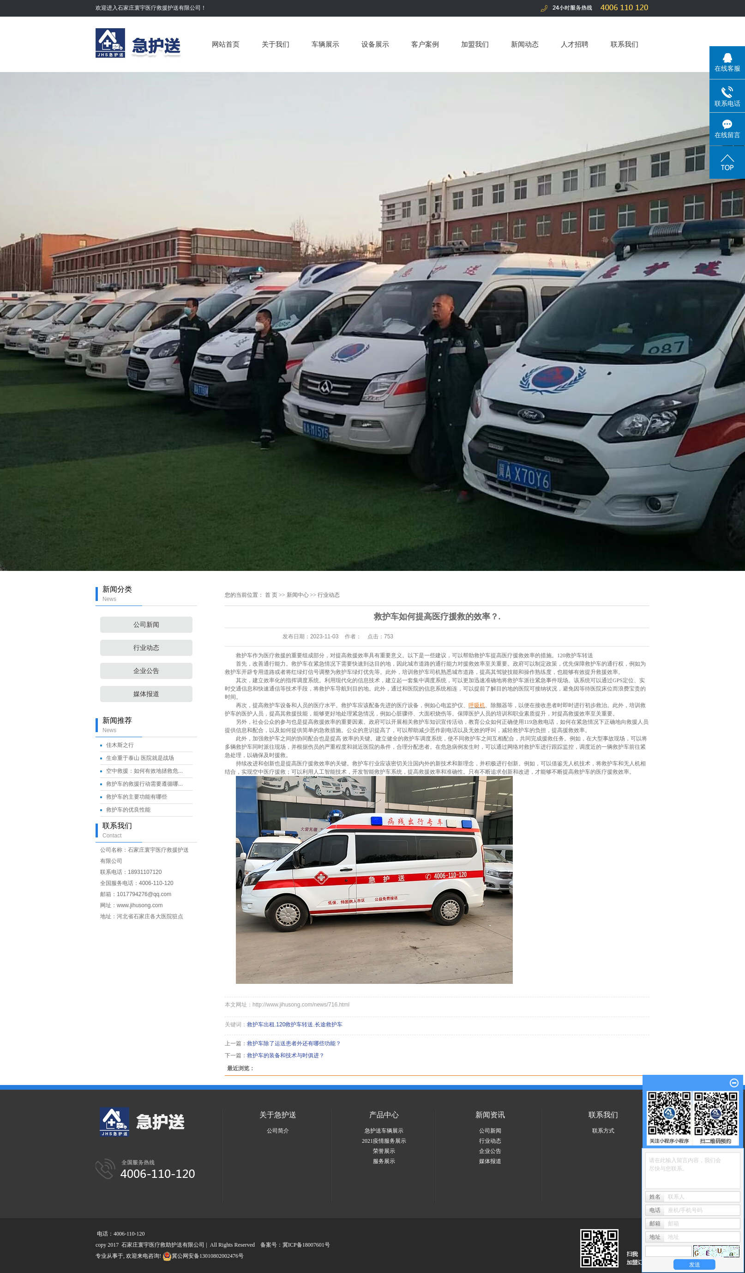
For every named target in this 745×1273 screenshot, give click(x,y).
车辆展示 (325, 44)
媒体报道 (146, 694)
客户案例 (425, 44)
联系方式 (603, 1131)
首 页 (271, 595)
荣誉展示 (384, 1151)
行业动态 (146, 647)
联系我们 (624, 44)
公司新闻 (146, 624)
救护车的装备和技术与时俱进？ (285, 1055)
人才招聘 (575, 44)
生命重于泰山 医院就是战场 (140, 758)
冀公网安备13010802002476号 (203, 1256)
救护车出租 (261, 1024)
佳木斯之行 (120, 745)
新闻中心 (298, 595)
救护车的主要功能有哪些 (136, 797)
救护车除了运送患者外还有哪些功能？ (294, 1043)
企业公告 (146, 670)
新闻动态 (525, 44)
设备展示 (375, 44)
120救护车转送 (575, 655)
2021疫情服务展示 (384, 1141)
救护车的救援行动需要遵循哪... (144, 784)
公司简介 (278, 1131)
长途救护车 (328, 1024)
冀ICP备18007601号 (306, 1245)
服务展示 (384, 1161)
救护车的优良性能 (128, 809)
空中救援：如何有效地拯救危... (144, 771)
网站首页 (226, 44)
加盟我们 (475, 44)
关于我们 (275, 44)
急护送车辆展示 (384, 1131)
